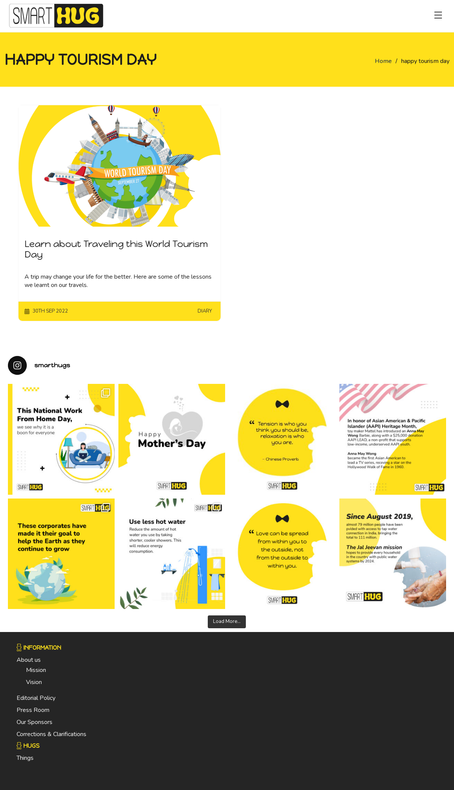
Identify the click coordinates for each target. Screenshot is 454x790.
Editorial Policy (36, 698)
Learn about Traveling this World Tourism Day (116, 249)
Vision (34, 682)
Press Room (33, 710)
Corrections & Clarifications (51, 734)
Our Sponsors (34, 722)
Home (383, 61)
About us (29, 660)
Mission (36, 670)
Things (25, 758)
